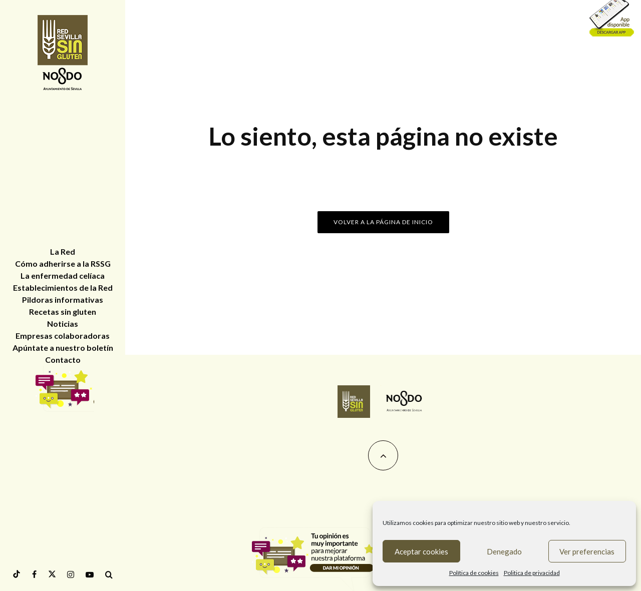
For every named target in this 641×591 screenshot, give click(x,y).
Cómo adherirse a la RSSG (63, 263)
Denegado (504, 551)
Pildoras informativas (62, 299)
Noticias (62, 323)
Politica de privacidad (532, 572)
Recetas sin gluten (62, 311)
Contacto (63, 359)
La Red (62, 251)
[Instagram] (70, 574)
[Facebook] (34, 574)
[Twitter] (52, 574)
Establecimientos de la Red (63, 287)
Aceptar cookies (421, 551)
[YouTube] (90, 574)
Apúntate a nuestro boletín (63, 347)
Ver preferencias (586, 551)
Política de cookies (474, 572)
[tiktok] (17, 574)
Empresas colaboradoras (63, 335)
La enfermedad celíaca (63, 275)
